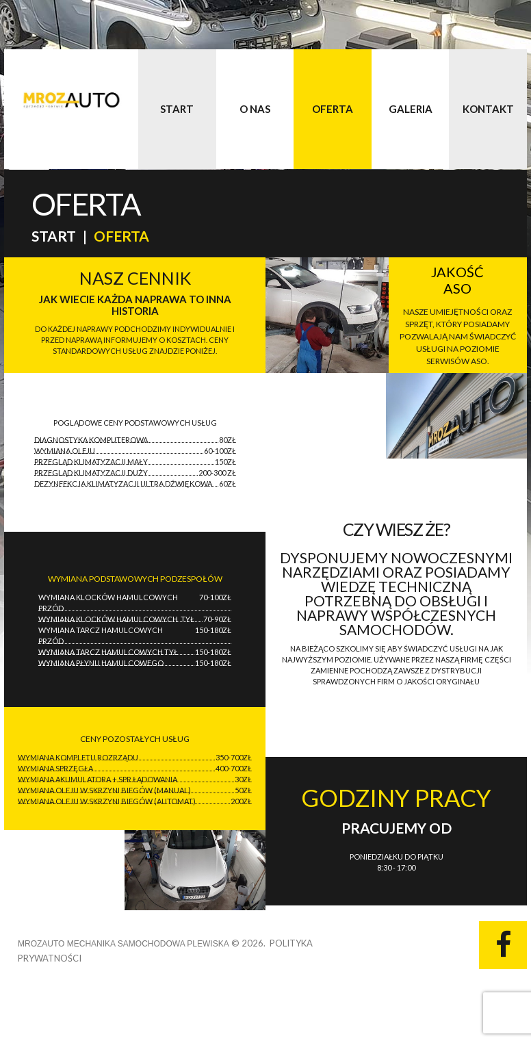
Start (177, 109)
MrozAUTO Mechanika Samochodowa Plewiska (123, 944)
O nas (254, 109)
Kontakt (488, 109)
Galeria (410, 109)
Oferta (332, 109)
